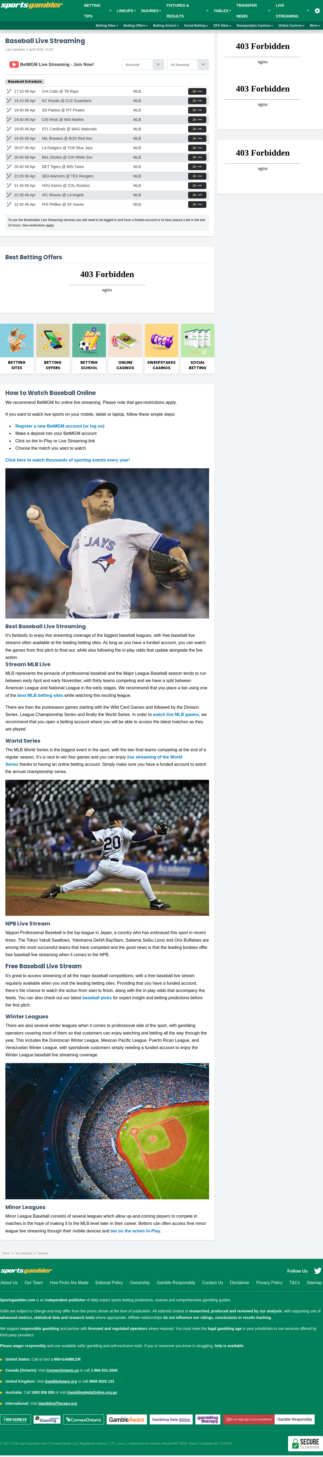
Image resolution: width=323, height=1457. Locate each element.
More (315, 25)
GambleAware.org (61, 1383)
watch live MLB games (176, 715)
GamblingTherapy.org (57, 1405)
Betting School (166, 25)
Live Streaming (292, 10)
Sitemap (314, 1284)
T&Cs (294, 1284)
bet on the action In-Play (135, 1232)
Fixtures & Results (187, 10)
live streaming (24, 1254)
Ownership (140, 1284)
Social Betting (196, 25)
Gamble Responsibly (176, 1284)
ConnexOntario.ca (62, 1372)
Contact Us (213, 1284)
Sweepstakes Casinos (255, 25)
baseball (43, 1254)
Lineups (126, 11)
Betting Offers (136, 25)
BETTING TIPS (98, 10)
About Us (9, 1284)
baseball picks (97, 999)
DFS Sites (222, 25)
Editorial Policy (109, 1284)
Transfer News (253, 10)
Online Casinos (291, 25)
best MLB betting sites (40, 696)
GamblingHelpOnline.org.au (92, 1394)
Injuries (151, 11)
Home (6, 1254)
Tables (222, 11)
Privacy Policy (269, 1284)
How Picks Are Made (69, 1284)
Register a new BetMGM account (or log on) (60, 427)
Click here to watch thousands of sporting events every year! (67, 461)
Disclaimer (240, 1284)
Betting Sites (107, 25)
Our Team (33, 1284)
